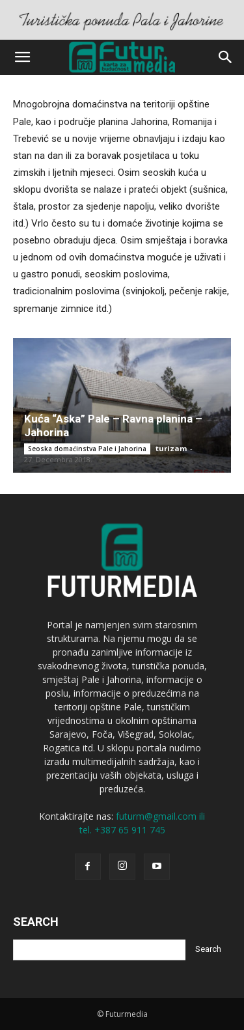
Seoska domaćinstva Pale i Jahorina (87, 448)
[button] (22, 57)
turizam (171, 448)
